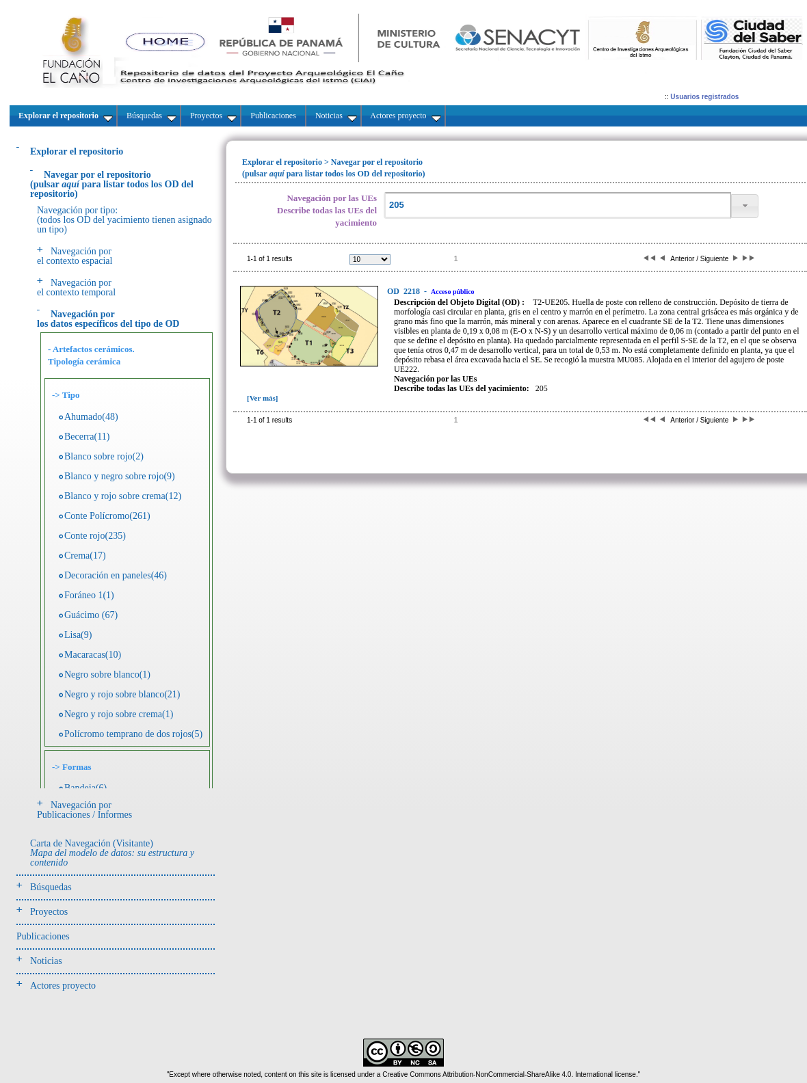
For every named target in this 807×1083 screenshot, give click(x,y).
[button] (744, 206)
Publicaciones (43, 936)
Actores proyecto (63, 985)
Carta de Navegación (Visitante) (112, 853)
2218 (404, 291)
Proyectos (49, 912)
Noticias (46, 961)
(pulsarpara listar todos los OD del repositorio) (112, 184)
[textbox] (557, 205)
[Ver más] (262, 398)
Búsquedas (51, 887)
